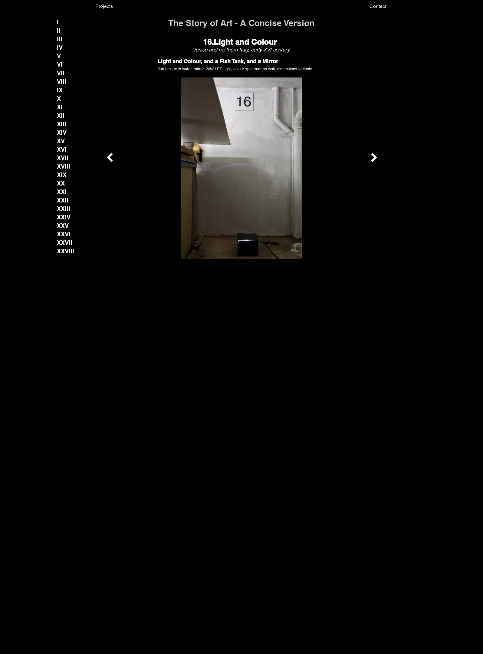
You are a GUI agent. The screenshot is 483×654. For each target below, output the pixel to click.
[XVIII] (63, 166)
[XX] (62, 183)
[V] (62, 56)
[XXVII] (65, 242)
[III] (62, 39)
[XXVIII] (65, 251)
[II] (62, 30)
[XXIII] (63, 209)
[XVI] (62, 149)
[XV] (62, 141)
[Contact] (378, 6)
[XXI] (62, 192)
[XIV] (62, 132)
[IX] (62, 90)
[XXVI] (64, 234)
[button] (64, 217)
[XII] (62, 115)
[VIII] (62, 81)
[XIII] (62, 124)
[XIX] (62, 175)
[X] (62, 98)
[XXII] (62, 200)
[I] (62, 22)
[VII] (60, 73)
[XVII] (62, 158)
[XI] (62, 107)
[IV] (62, 47)
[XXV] (63, 226)
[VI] (62, 64)
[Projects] (104, 6)
